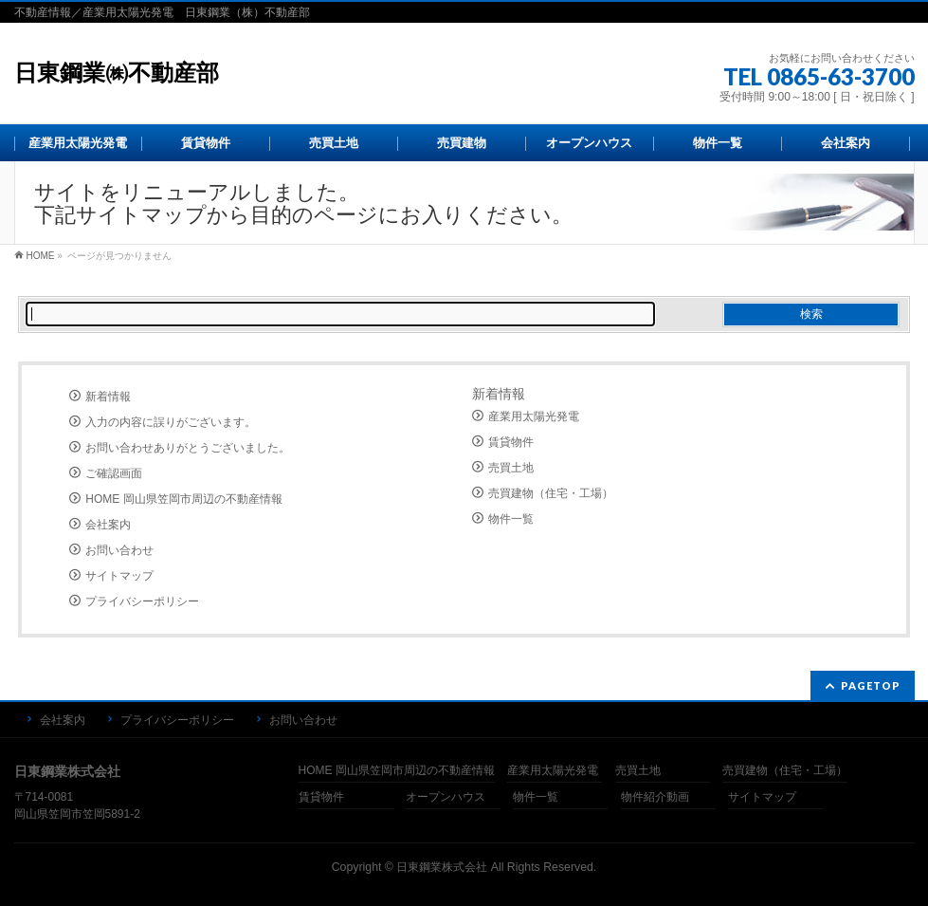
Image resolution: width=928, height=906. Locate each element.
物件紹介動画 (655, 797)
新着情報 (108, 396)
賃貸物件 (511, 442)
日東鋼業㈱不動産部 (116, 72)
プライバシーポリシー (142, 601)
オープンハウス (445, 797)
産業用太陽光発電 (533, 416)
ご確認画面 (113, 473)
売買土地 (511, 467)
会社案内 (108, 524)
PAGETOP (871, 685)
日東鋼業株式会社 (441, 867)
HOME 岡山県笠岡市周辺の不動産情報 (183, 499)
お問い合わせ (119, 550)
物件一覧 (511, 519)
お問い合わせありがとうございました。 (187, 447)
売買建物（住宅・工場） (550, 493)
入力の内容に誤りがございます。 (170, 422)
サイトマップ (119, 575)
